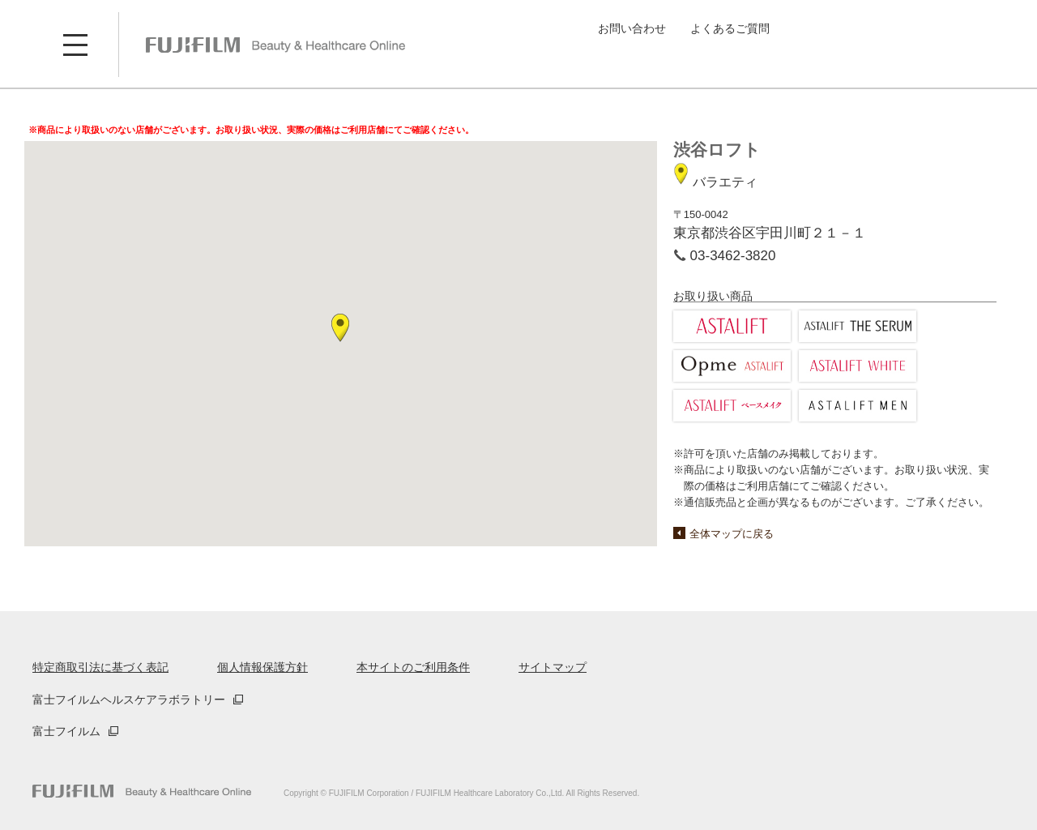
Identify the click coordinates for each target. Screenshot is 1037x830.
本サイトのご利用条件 (413, 667)
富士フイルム (66, 731)
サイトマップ (552, 667)
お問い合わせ (632, 28)
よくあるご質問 (730, 28)
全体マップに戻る (731, 534)
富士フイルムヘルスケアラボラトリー (128, 699)
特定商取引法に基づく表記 (100, 667)
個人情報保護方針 (262, 667)
